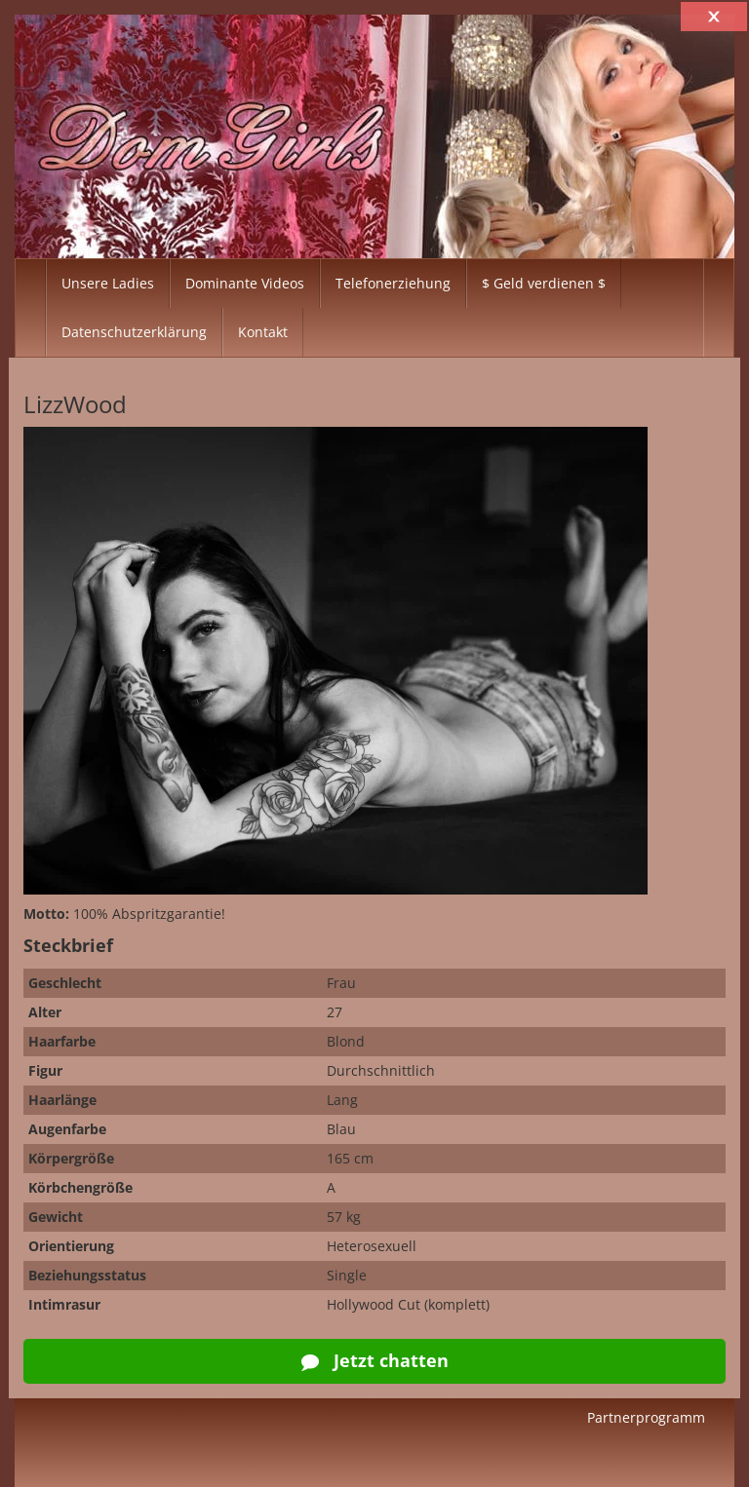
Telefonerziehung (393, 283)
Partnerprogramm (646, 1417)
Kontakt (263, 332)
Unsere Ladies (107, 283)
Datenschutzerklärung (134, 332)
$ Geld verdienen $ (544, 283)
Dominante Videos (244, 283)
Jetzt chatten (375, 1360)
